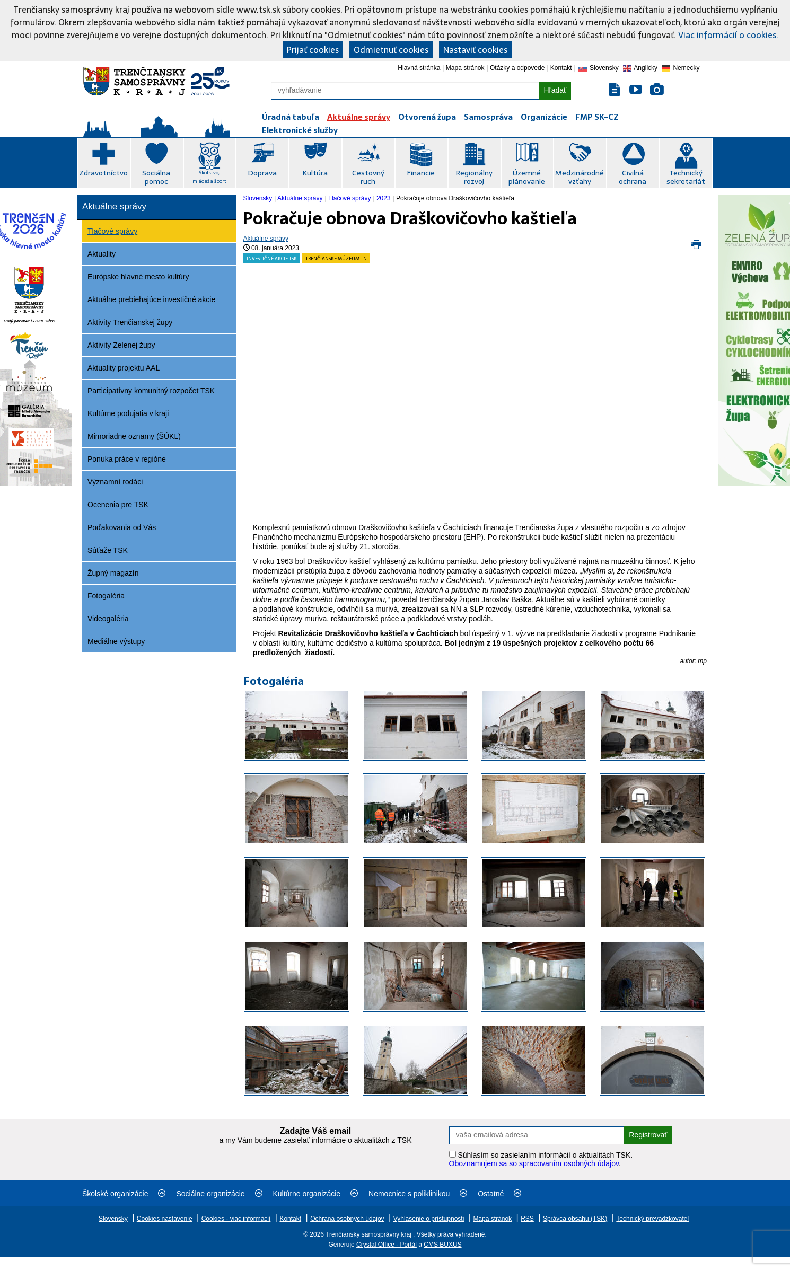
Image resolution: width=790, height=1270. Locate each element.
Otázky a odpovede (517, 68)
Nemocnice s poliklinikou (417, 1193)
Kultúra (315, 173)
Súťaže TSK (107, 550)
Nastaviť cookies (475, 50)
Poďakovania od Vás (121, 527)
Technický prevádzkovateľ (652, 1218)
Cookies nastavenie (164, 1218)
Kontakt (561, 68)
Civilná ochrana (632, 177)
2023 (383, 198)
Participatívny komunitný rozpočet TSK (151, 390)
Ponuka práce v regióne (126, 459)
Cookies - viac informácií (236, 1218)
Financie (421, 173)
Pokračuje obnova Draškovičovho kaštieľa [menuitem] (455, 198)
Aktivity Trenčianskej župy (129, 322)
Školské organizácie (123, 1193)
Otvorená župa (427, 117)
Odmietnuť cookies (391, 50)
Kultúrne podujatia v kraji (128, 413)
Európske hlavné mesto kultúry (138, 276)
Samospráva (488, 117)
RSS (527, 1218)
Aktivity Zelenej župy (121, 345)
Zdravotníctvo (103, 173)
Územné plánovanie (526, 177)
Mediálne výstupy (116, 641)
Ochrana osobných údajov (347, 1218)
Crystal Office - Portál (386, 1244)
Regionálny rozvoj (474, 177)
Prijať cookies (313, 50)
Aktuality (101, 254)
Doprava (262, 173)
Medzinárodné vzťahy (579, 177)
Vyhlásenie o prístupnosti (428, 1218)
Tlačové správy (112, 231)
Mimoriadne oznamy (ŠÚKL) (134, 436)
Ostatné (499, 1193)
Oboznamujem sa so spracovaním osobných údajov (534, 1163)
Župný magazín (113, 573)
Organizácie (544, 117)
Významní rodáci (115, 482)
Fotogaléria (106, 596)
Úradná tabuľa (290, 117)
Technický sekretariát (685, 177)
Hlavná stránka (419, 68)
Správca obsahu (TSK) (575, 1218)
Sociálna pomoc (156, 177)
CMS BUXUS (442, 1244)
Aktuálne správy (358, 117)
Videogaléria (108, 618)
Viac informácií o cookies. (728, 35)
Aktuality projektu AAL (123, 368)
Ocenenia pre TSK (117, 504)
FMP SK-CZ (597, 117)
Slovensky (258, 198)
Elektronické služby (300, 130)
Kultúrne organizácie (315, 1193)
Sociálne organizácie (219, 1193)
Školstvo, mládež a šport (209, 177)
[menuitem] (259, 198)
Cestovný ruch (368, 177)
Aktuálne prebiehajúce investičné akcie (151, 299)
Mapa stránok (465, 68)
